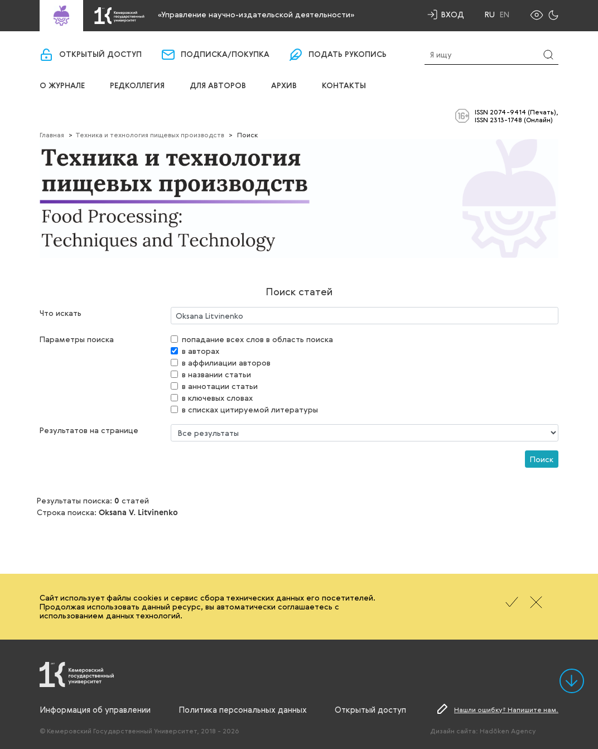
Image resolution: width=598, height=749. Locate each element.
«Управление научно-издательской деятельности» (256, 14)
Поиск (541, 459)
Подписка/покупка (225, 55)
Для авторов (218, 86)
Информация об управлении (95, 709)
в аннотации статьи (220, 386)
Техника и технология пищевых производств (149, 134)
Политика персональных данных (243, 709)
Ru (490, 14)
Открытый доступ (100, 55)
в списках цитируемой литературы (250, 409)
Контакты (344, 86)
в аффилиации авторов (226, 362)
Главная (52, 134)
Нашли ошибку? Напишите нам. (506, 709)
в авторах (200, 350)
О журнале (62, 86)
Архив (284, 86)
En (504, 14)
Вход (452, 14)
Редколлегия (137, 86)
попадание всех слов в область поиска (257, 339)
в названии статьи (216, 374)
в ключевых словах (217, 397)
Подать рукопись (347, 55)
